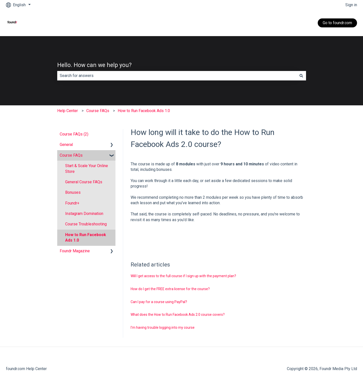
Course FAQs (97, 110)
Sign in (351, 4)
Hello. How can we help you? (94, 65)
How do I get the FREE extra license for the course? (170, 289)
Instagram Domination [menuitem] (84, 213)
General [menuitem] (66, 144)
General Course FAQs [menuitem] (83, 182)
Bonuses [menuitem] (73, 192)
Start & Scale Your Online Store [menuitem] (86, 168)
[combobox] (177, 75)
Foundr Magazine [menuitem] (75, 251)
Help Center (67, 110)
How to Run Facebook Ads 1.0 (144, 110)
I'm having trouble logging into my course (163, 327)
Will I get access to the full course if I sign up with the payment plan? (183, 276)
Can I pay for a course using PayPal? (159, 302)
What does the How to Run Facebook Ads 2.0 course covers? (178, 315)
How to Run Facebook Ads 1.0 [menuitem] (85, 237)
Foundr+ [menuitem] (72, 203)
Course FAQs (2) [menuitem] (74, 134)
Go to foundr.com (337, 22)
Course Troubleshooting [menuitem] (86, 224)
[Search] (301, 75)
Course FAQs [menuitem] (71, 155)
